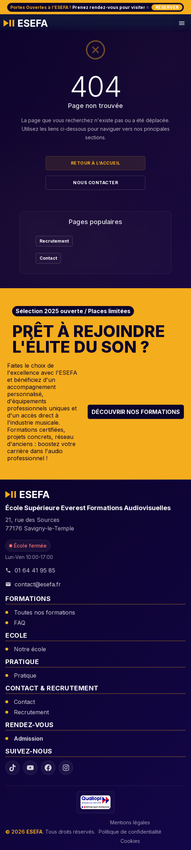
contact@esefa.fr (33, 584)
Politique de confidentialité (130, 832)
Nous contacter (95, 182)
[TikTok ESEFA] (12, 768)
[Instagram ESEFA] (66, 768)
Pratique (25, 675)
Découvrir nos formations (136, 411)
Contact (48, 258)
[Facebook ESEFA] (48, 768)
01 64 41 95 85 (30, 570)
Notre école (30, 649)
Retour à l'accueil (95, 163)
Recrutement (54, 241)
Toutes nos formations (44, 612)
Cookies (130, 841)
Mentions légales (130, 822)
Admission (28, 738)
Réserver (167, 7)
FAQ (19, 622)
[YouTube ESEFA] (30, 768)
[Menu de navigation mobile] (181, 23)
